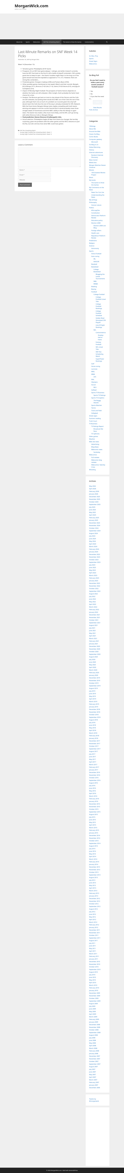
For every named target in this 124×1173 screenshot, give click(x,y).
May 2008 (92, 1043)
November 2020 (94, 649)
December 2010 (94, 961)
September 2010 (94, 969)
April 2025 (92, 515)
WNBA (96, 284)
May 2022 (92, 602)
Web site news (94, 442)
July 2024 (92, 536)
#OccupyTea (95, 210)
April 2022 (92, 604)
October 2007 (93, 1061)
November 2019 (94, 680)
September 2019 (94, 686)
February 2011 (94, 956)
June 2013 (92, 883)
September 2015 (94, 812)
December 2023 (94, 554)
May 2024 (92, 541)
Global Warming (94, 147)
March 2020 (93, 670)
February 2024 (94, 549)
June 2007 (92, 1072)
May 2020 (92, 665)
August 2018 (93, 720)
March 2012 (93, 922)
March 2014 (93, 859)
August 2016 (93, 783)
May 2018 (92, 728)
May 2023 (92, 570)
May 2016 (92, 791)
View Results (97, 108)
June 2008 (92, 1040)
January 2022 (93, 612)
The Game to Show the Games (72, 42)
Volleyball (94, 413)
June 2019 (92, 694)
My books (92, 180)
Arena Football (96, 254)
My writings (93, 200)
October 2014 (93, 841)
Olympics (94, 382)
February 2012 (94, 925)
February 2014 (94, 862)
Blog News (95, 447)
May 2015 (92, 822)
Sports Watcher (96, 405)
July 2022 (92, 596)
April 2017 (92, 762)
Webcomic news (96, 449)
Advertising (95, 444)
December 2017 (94, 741)
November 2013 (94, 870)
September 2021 (94, 623)
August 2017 (93, 751)
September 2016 (94, 780)
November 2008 (94, 1027)
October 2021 (93, 620)
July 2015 (92, 817)
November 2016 (94, 775)
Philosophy (93, 202)
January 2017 (93, 770)
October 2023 (93, 560)
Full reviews (95, 457)
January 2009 (93, 1022)
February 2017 (94, 767)
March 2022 (93, 607)
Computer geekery (95, 139)
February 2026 (94, 491)
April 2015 (92, 825)
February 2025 (94, 518)
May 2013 (92, 885)
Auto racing (95, 256)
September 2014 (94, 843)
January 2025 (93, 520)
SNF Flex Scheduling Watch (51, 42)
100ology (92, 126)
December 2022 (94, 583)
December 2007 (94, 1056)
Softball (94, 390)
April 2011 (92, 951)
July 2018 (92, 722)
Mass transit (93, 160)
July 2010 (92, 975)
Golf (92, 364)
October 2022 (93, 588)
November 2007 (94, 1059)
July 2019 (92, 691)
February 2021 (94, 641)
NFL (95, 330)
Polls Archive (93, 110)
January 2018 (93, 738)
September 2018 (94, 717)
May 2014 (92, 854)
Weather (92, 439)
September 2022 (94, 591)
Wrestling (92, 470)
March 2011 (93, 954)
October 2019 (93, 683)
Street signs (93, 416)
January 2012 (93, 927)
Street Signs (93, 61)
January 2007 (93, 1085)
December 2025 (94, 497)
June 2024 (92, 539)
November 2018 (94, 712)
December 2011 (94, 930)
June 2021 (92, 631)
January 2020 (93, 675)
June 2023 (92, 567)
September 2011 (94, 938)
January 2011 (93, 959)
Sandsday (97, 452)
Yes (92, 91)
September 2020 (94, 654)
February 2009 (94, 1019)
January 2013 (93, 896)
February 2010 (94, 988)
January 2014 (93, 864)
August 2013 (93, 877)
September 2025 (94, 504)
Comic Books (93, 137)
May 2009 (92, 1011)
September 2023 (94, 562)
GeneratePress (73, 1170)
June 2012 (92, 914)
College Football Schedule (99, 313)
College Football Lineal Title (101, 299)
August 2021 (93, 625)
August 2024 (93, 533)
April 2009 (92, 1014)
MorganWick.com (31, 5)
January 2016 (93, 801)
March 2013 (93, 891)
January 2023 (93, 581)
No (92, 94)
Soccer (93, 385)
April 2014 (92, 856)
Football (94, 292)
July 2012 (92, 912)
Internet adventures (96, 152)
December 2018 (94, 709)
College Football (99, 294)
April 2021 (92, 636)
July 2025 (92, 507)
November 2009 (94, 996)
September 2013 (94, 875)
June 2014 (92, 851)
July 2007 (92, 1069)
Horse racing (95, 366)
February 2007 (94, 1082)
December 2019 (94, 678)
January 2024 (93, 552)
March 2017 (93, 765)
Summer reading (95, 418)
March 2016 (93, 796)
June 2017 (92, 757)
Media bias (93, 162)
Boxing (93, 289)
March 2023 (93, 575)
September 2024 (94, 531)
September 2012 (94, 906)
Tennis (93, 408)
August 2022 (93, 594)
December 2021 (94, 615)
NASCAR (96, 262)
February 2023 (94, 578)
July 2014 (92, 849)
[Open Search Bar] (106, 42)
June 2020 (92, 662)
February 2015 (94, 830)
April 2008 (92, 1046)
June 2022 (92, 599)
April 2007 (92, 1077)
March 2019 (93, 701)
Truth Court (93, 421)
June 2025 (92, 510)
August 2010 (93, 972)
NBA (95, 281)
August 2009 (93, 1004)
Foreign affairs (96, 230)
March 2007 (93, 1080)
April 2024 (92, 544)
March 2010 (93, 985)
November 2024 (94, 525)
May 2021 (92, 633)
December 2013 (94, 867)
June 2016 (92, 788)
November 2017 (94, 744)
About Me (92, 129)
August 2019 (93, 688)
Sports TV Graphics (97, 398)
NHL (92, 379)
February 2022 (94, 609)
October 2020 (93, 652)
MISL (93, 372)
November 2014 (94, 838)
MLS (95, 387)
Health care (95, 233)
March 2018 (93, 733)
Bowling (94, 287)
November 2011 (94, 933)
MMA (93, 374)
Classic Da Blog (94, 134)
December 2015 (94, 804)
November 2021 (94, 617)
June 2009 (92, 1009)
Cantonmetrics (89, 42)
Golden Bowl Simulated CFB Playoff (101, 320)
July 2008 (92, 1038)
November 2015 (94, 807)
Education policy (97, 220)
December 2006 (94, 1088)
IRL (95, 259)
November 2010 (94, 964)
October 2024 (93, 528)
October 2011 (93, 935)
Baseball (94, 264)
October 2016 (93, 778)
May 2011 (92, 948)
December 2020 (94, 646)
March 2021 (93, 638)
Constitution (95, 213)
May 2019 (92, 696)
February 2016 (94, 799)
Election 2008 (95, 223)
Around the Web (94, 131)
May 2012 (92, 917)
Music (91, 177)
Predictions (93, 241)
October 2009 (93, 998)
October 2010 (93, 967)
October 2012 (93, 904)
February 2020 (94, 673)
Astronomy (95, 248)
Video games (93, 436)
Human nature (96, 205)
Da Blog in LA (93, 145)
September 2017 (94, 749)
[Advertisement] (62, 26)
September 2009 (94, 1001)
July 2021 (92, 628)
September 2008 (94, 1032)
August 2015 (93, 814)
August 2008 (93, 1035)
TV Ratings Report (97, 426)
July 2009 (92, 1006)
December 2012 (94, 898)
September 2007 (94, 1064)
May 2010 (92, 980)
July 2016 (92, 786)
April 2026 (92, 489)
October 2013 (93, 872)
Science (91, 246)
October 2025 (93, 502)
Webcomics (36, 42)
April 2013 (92, 888)
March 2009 (93, 1017)
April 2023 (92, 573)
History (91, 150)
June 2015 (92, 820)
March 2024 (93, 546)
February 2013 (94, 893)
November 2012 (94, 901)
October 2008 (93, 1030)
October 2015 (93, 809)
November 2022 (94, 586)
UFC (95, 377)
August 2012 (93, 909)
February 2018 (94, 736)
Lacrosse (94, 369)
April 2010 (92, 983)
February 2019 (94, 704)
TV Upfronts (95, 434)
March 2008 (93, 1048)
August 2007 (93, 1067)
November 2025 (94, 499)
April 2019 (92, 699)
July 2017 (92, 754)
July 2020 (92, 659)
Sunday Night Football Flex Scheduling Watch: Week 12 (36, 134)
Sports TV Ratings (100, 395)
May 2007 (92, 1075)
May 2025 (92, 512)
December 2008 (94, 1025)
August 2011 (93, 940)
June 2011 (92, 946)
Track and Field (96, 411)
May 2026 (92, 486)
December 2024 (94, 523)
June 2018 (92, 725)
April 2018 (92, 730)
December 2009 (94, 993)
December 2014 (94, 835)
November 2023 (94, 557)
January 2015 (93, 833)
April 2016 (92, 793)
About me (19, 42)
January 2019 (93, 707)
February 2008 (94, 1051)
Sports (28, 42)
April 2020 (92, 667)
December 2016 (94, 772)
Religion (92, 243)
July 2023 (92, 565)
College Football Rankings (99, 306)
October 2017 (93, 746)
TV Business (93, 424)
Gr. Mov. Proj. (93, 56)
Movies (91, 170)
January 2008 (93, 1053)
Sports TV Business (97, 393)
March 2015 (93, 828)
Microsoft (94, 142)
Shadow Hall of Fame (100, 337)
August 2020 (93, 657)
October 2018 (93, 715)
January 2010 (93, 990)
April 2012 (92, 919)
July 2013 (92, 880)
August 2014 (93, 846)
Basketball (94, 267)
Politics (91, 208)
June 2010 (92, 977)
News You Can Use (97, 192)
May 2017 (92, 759)
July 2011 (92, 943)
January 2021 (93, 644)
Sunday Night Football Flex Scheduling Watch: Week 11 (36, 132)
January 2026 (93, 494)
